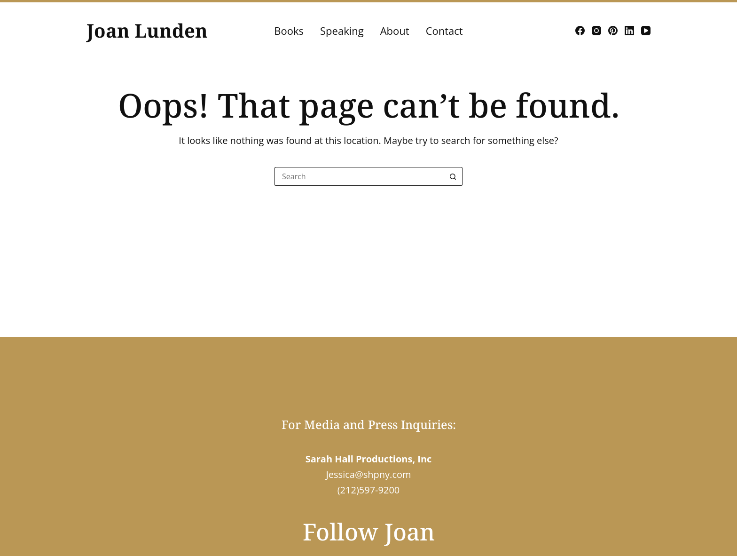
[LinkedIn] (629, 30)
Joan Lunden (147, 30)
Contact (444, 31)
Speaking (342, 31)
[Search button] (453, 176)
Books (289, 31)
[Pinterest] (613, 30)
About (394, 31)
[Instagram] (596, 30)
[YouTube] (646, 30)
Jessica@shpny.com (368, 474)
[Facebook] (580, 30)
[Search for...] (359, 176)
